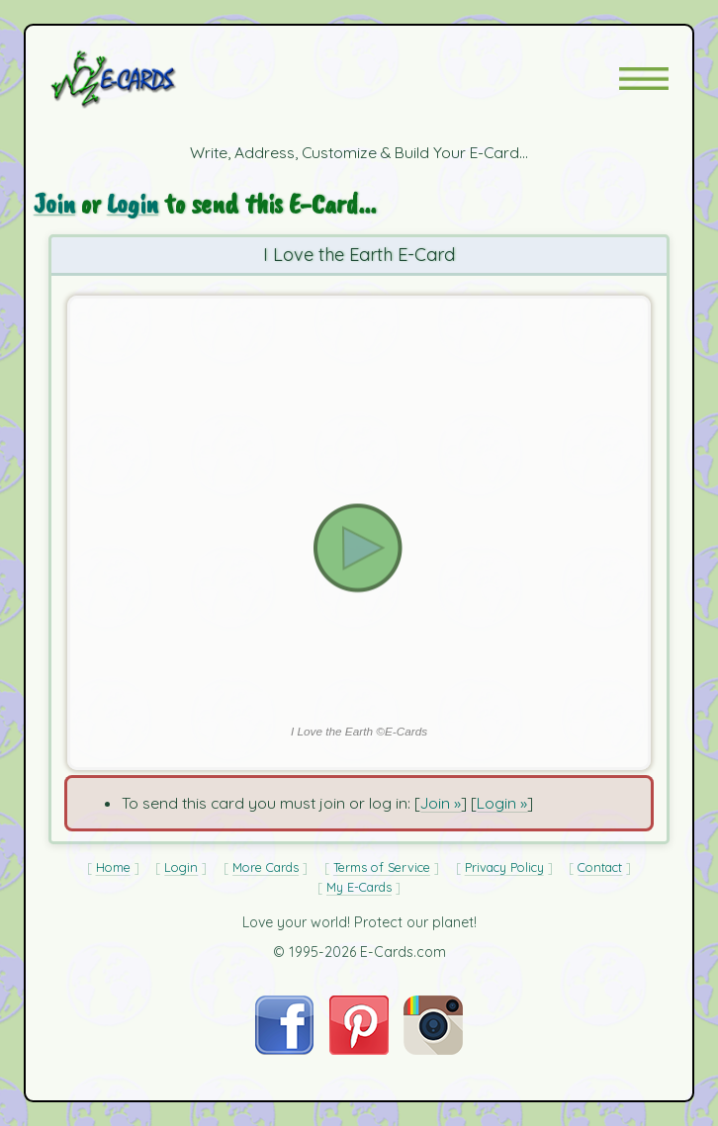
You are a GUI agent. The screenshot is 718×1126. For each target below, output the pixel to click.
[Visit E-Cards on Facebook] (284, 1049)
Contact (600, 867)
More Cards (265, 867)
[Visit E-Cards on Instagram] (433, 1049)
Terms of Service (381, 867)
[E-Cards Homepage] (148, 79)
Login (132, 203)
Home (113, 867)
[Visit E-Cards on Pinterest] (359, 1049)
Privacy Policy (504, 867)
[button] (644, 78)
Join (54, 203)
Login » (502, 803)
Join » (440, 803)
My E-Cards (359, 887)
